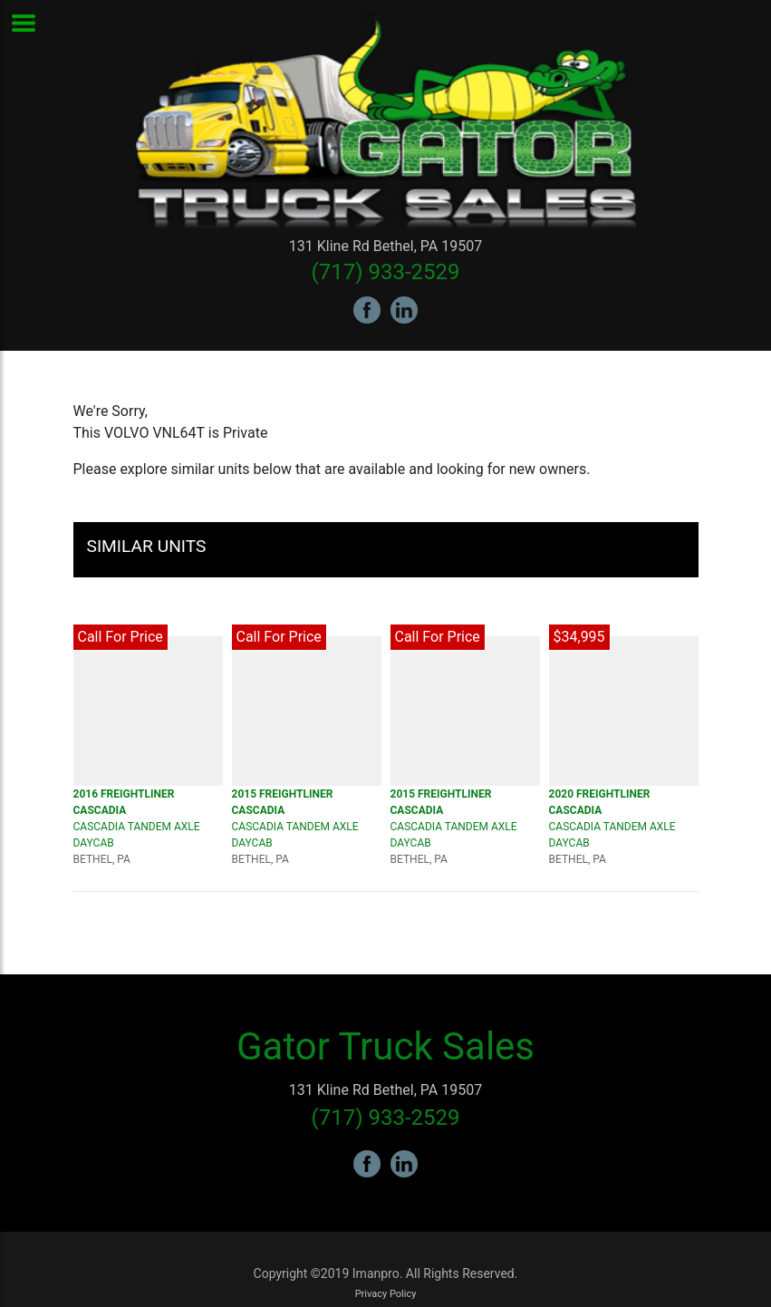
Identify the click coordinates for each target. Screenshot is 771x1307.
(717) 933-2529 (385, 272)
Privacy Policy (386, 1294)
